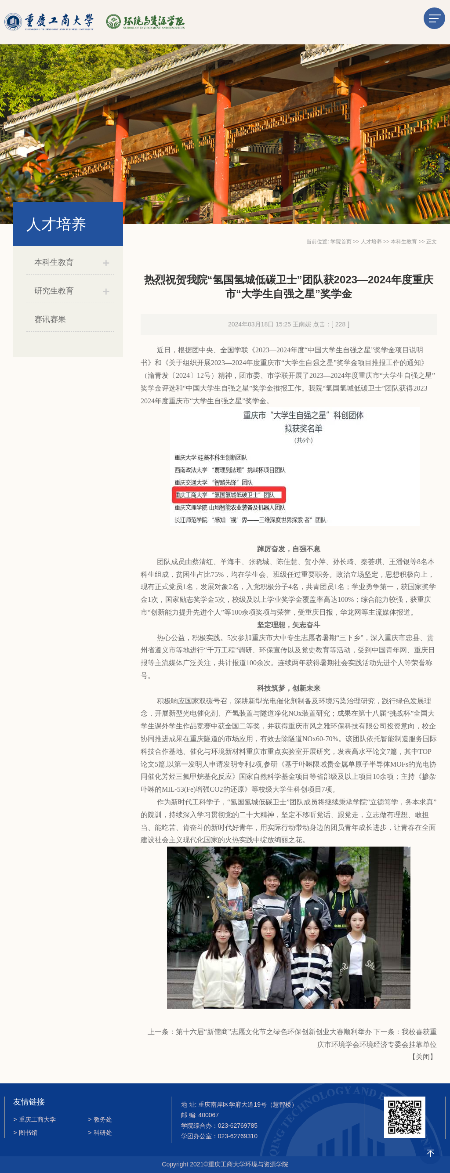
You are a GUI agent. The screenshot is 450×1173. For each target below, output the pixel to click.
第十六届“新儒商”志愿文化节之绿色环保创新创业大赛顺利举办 (274, 1031)
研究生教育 (54, 290)
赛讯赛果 (50, 319)
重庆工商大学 (34, 1119)
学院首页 (341, 242)
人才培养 (371, 242)
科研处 (100, 1132)
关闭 (423, 1057)
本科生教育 (54, 262)
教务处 (100, 1119)
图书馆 (25, 1132)
